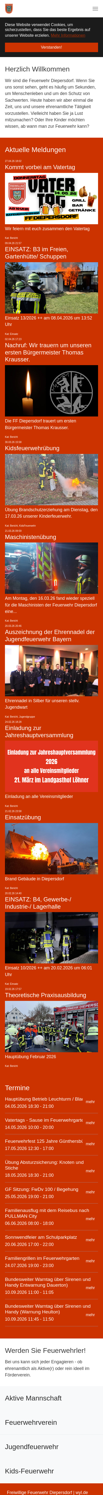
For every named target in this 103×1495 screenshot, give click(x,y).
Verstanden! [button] (51, 47)
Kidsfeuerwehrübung (32, 448)
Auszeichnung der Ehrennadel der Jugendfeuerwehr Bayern (50, 635)
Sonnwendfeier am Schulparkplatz (41, 1237)
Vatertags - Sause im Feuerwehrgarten (45, 1119)
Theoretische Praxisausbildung (45, 994)
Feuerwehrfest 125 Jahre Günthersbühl (46, 1141)
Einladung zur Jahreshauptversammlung (39, 731)
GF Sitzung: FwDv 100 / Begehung (41, 1189)
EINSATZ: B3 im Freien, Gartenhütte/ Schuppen (36, 253)
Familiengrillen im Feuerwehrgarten (42, 1258)
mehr (90, 1101)
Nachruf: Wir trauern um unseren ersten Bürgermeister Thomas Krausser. (48, 352)
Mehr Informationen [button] (68, 35)
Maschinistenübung (30, 536)
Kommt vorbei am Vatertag (40, 166)
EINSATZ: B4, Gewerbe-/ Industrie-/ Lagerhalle (38, 903)
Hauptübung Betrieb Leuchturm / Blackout (49, 1098)
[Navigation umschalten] (95, 8)
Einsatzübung (23, 817)
